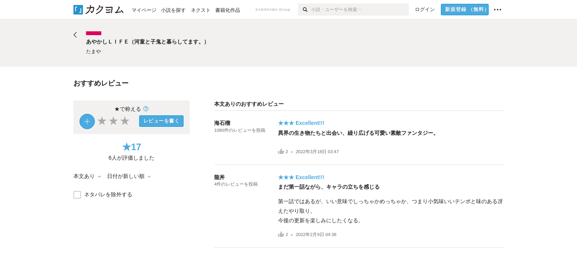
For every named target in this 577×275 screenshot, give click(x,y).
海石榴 (222, 123)
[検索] (304, 9)
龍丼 (219, 177)
